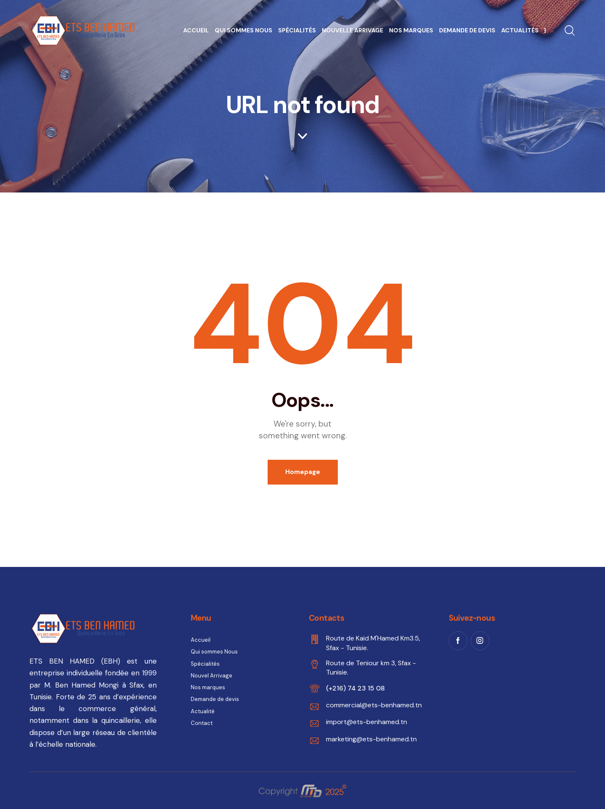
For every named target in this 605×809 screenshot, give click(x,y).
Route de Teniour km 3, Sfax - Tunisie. (371, 668)
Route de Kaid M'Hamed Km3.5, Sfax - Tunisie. (373, 643)
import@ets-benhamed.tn (366, 721)
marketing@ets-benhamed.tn (371, 739)
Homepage (302, 472)
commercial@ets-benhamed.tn (374, 705)
